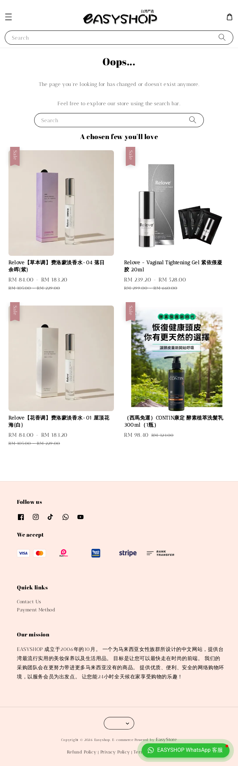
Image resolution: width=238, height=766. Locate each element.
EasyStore (166, 739)
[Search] (222, 37)
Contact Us (29, 602)
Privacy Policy (115, 751)
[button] (8, 16)
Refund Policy (81, 751)
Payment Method (36, 610)
